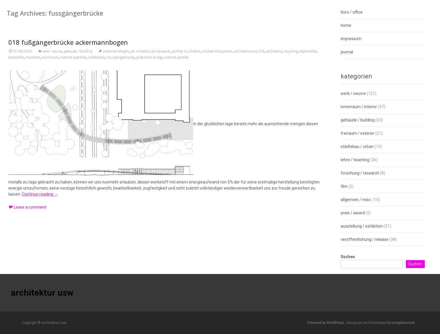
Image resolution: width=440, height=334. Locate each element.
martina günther (176, 62)
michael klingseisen (217, 56)
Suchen (348, 256)
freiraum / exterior (357, 133)
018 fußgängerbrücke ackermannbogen (68, 46)
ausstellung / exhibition (362, 226)
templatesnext (403, 323)
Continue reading (40, 198)
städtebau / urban (357, 146)
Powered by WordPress (326, 323)
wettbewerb (96, 62)
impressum (351, 38)
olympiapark (160, 56)
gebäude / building (78, 56)
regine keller (308, 56)
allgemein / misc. (356, 199)
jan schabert (139, 56)
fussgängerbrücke (121, 62)
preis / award (353, 213)
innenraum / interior (359, 106)
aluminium (50, 62)
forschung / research (360, 173)
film (344, 186)
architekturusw (245, 56)
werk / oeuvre (52, 56)
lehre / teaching (355, 159)
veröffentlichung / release (364, 239)
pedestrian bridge (149, 62)
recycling (291, 56)
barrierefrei (16, 62)
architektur (274, 56)
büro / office (352, 12)
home (346, 25)
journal (347, 52)
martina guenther (73, 62)
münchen (33, 62)
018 (261, 56)
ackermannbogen (116, 56)
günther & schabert (185, 56)
